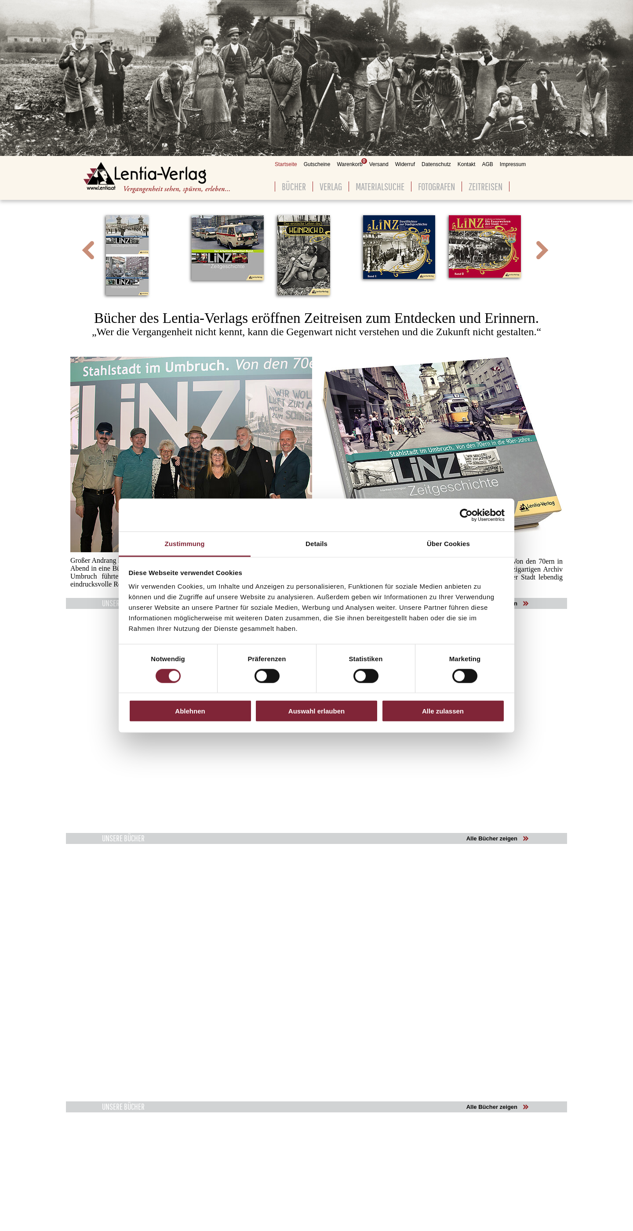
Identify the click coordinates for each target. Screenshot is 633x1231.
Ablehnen (190, 711)
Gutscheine (317, 164)
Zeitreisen (485, 186)
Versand (379, 164)
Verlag (331, 186)
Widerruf (405, 164)
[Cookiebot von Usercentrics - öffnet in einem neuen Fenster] (466, 514)
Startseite (286, 164)
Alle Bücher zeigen (491, 838)
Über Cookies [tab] (448, 543)
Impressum (513, 164)
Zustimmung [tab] (185, 543)
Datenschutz (436, 164)
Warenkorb (349, 164)
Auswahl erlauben (316, 711)
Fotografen (436, 186)
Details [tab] (316, 543)
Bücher (294, 186)
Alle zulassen (443, 711)
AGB (487, 164)
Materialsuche (380, 186)
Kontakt (467, 164)
